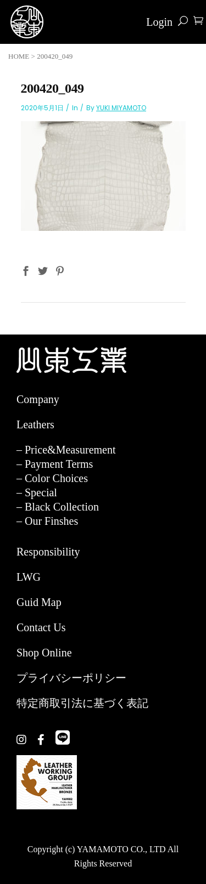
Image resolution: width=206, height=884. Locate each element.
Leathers (35, 424)
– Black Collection (57, 507)
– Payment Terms (54, 464)
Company (37, 399)
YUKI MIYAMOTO (121, 107)
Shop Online (44, 653)
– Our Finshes (47, 521)
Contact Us (40, 627)
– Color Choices (52, 478)
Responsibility (48, 552)
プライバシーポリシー (71, 678)
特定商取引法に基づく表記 (82, 703)
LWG (28, 577)
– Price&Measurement (66, 450)
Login (159, 22)
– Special (36, 492)
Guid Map (39, 602)
